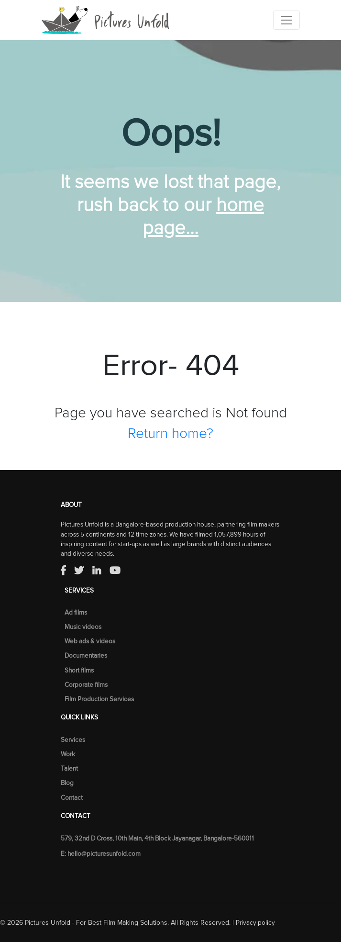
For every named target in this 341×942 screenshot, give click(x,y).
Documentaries (86, 656)
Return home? (170, 433)
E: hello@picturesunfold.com (101, 854)
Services (73, 740)
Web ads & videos (90, 641)
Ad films (76, 613)
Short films (79, 670)
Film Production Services (99, 699)
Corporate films (86, 685)
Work (68, 754)
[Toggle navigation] (286, 20)
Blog (67, 783)
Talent (69, 769)
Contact (72, 798)
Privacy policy (255, 923)
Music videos (83, 627)
